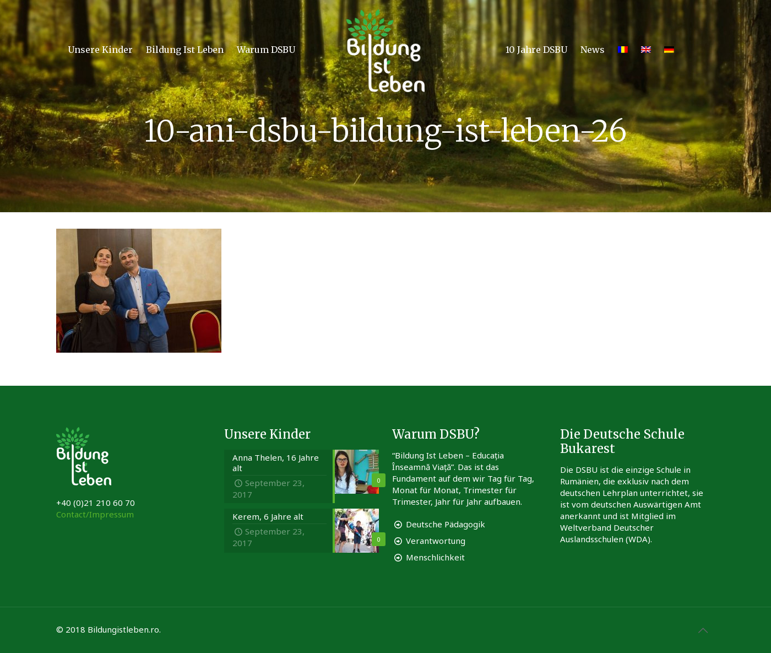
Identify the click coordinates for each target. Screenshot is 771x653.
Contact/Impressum (95, 514)
